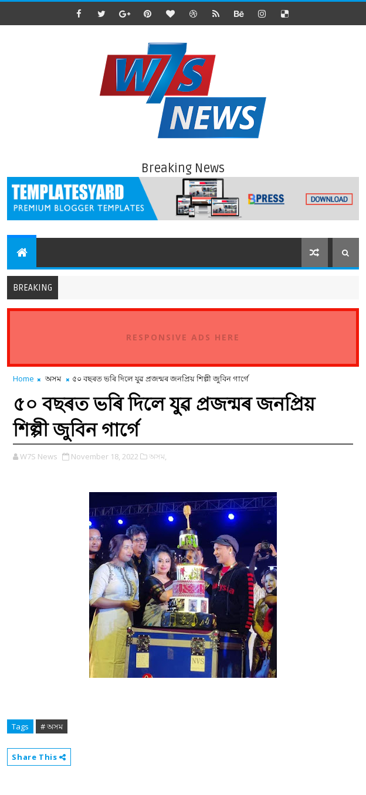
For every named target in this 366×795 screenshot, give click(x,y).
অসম (53, 378)
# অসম (51, 726)
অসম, (158, 456)
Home (23, 378)
